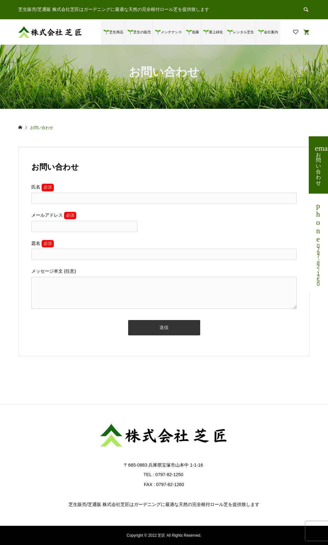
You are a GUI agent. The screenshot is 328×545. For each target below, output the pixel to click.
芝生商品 (116, 32)
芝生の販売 (142, 32)
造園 (195, 32)
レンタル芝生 (243, 32)
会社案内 (271, 32)
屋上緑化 (216, 32)
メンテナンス (171, 32)
